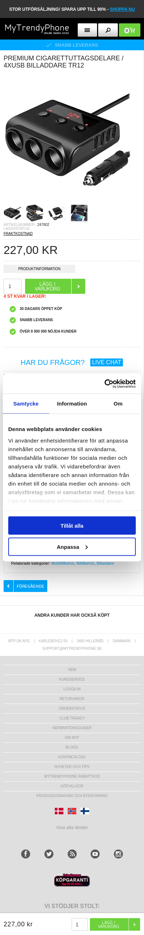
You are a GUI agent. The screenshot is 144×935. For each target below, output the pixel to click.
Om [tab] (118, 404)
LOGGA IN (72, 689)
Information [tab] (72, 404)
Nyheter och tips (72, 767)
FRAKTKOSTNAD (18, 234)
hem (72, 670)
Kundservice (72, 679)
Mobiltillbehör (62, 563)
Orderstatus (72, 708)
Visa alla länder (72, 827)
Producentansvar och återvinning (72, 796)
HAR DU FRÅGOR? (72, 362)
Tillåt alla (72, 526)
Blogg (72, 747)
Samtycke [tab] (26, 404)
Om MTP (72, 738)
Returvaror (71, 699)
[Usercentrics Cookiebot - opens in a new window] (104, 383)
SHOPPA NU (122, 9)
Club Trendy (72, 718)
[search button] (107, 30)
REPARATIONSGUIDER (71, 728)
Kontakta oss (72, 757)
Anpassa (72, 546)
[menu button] (87, 30)
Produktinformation (39, 270)
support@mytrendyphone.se (72, 649)
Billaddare (105, 563)
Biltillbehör (85, 563)
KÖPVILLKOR (72, 786)
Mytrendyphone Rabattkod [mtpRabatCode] (72, 776)
